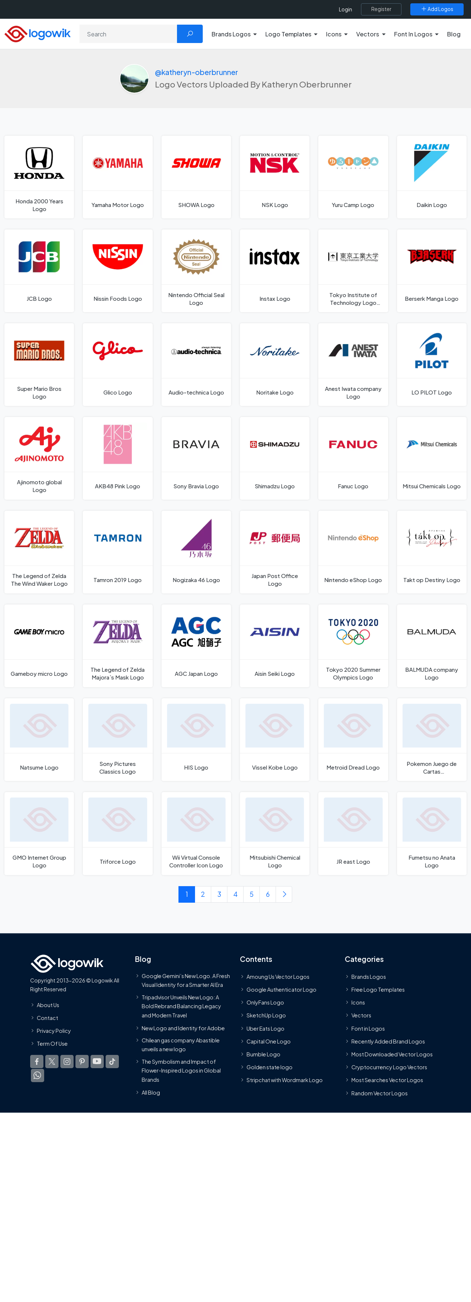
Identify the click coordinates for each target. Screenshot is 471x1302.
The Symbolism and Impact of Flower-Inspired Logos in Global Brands (181, 1070)
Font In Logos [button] (413, 34)
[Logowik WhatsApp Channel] (37, 1075)
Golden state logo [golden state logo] (270, 1067)
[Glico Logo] (117, 364)
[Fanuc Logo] (353, 458)
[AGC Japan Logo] (196, 645)
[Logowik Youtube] (97, 1061)
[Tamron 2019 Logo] (117, 552)
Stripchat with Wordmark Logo (285, 1080)
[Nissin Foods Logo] (117, 270)
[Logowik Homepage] (37, 33)
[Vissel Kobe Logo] (274, 739)
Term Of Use (52, 1043)
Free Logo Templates (378, 989)
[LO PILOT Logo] (432, 364)
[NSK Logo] (274, 177)
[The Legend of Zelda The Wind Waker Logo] (39, 552)
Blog (454, 34)
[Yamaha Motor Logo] (117, 177)
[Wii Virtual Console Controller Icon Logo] (196, 833)
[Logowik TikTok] (112, 1061)
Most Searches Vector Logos (387, 1080)
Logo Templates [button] (288, 34)
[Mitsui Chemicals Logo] (432, 458)
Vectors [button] (367, 34)
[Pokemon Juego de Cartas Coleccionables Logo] (432, 739)
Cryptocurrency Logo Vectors (389, 1067)
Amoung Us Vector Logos (278, 976)
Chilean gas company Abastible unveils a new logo (181, 1044)
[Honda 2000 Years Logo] (39, 177)
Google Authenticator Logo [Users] (281, 989)
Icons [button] (333, 34)
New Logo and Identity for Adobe (183, 1028)
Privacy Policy (54, 1030)
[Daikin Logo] (432, 177)
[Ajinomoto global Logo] (39, 458)
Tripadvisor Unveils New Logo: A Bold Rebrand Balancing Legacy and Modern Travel (181, 1006)
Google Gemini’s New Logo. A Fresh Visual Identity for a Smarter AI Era (186, 980)
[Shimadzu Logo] (274, 458)
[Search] (128, 34)
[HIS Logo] (196, 739)
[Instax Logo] (274, 270)
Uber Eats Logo (265, 1028)
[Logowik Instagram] (67, 1061)
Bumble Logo (263, 1054)
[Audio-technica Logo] (196, 364)
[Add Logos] (437, 9)
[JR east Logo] (353, 833)
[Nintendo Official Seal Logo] (196, 270)
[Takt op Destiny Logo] (432, 552)
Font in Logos (368, 1028)
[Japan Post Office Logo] (274, 552)
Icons (358, 1002)
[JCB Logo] (39, 270)
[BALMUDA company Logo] (432, 645)
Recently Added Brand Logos (388, 1041)
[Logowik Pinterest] (82, 1061)
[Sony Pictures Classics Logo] (117, 739)
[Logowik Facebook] (36, 1061)
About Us (48, 1005)
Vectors (361, 1015)
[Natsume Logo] (39, 739)
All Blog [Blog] (151, 1092)
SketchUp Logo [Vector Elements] (266, 1015)
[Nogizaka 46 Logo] (196, 552)
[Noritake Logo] (274, 364)
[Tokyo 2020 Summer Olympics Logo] (353, 645)
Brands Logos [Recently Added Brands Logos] (368, 976)
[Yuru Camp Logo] (353, 177)
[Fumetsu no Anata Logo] (432, 833)
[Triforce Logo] (117, 833)
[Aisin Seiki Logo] (274, 645)
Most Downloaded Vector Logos (392, 1054)
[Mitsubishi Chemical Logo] (274, 833)
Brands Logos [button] (231, 34)
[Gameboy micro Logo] (39, 645)
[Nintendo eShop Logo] (353, 552)
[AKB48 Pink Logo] (117, 458)
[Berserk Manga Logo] (432, 270)
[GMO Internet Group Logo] (39, 833)
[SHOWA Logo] (196, 177)
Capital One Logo (269, 1041)
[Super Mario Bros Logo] (39, 364)
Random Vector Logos (379, 1093)
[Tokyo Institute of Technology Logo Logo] (353, 270)
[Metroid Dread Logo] (353, 739)
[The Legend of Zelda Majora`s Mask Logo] (117, 645)
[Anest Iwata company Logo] (353, 364)
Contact (47, 1017)
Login (345, 9)
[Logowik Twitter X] (52, 1061)
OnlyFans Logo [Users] (265, 1002)
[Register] (381, 9)
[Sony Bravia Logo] (196, 458)
